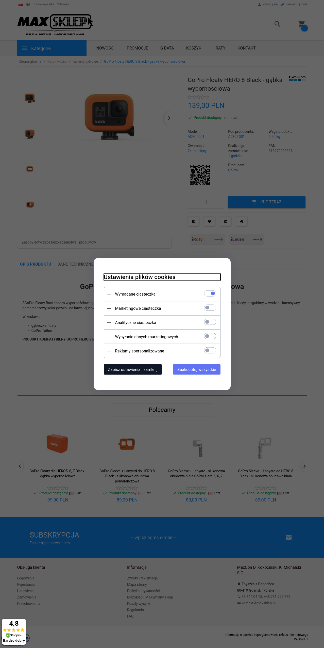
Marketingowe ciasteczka (138, 308)
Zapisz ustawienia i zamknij (133, 369)
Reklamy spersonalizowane (139, 351)
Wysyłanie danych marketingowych (146, 336)
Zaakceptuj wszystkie (196, 369)
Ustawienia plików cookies (140, 277)
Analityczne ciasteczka (135, 322)
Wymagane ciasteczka (135, 294)
